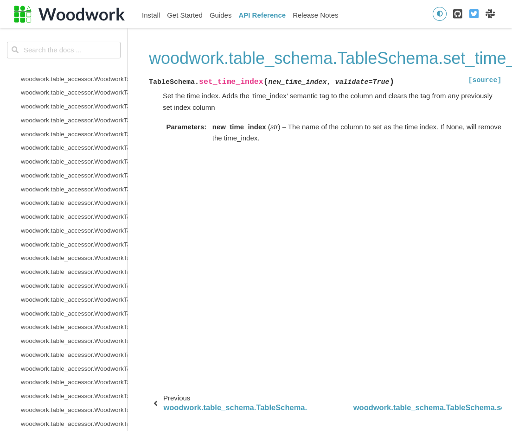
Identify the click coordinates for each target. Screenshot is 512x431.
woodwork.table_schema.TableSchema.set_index (74, 97)
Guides (221, 15)
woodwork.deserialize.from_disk (65, 317)
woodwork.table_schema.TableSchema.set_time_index (74, 111)
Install (151, 15)
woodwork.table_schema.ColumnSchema (74, 180)
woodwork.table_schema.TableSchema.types (74, 152)
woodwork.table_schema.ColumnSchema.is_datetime (74, 262)
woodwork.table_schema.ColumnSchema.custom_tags (74, 193)
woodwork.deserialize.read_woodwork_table (74, 331)
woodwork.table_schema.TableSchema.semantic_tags (74, 83)
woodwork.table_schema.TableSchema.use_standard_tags (74, 166)
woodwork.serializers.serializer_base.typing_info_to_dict (74, 304)
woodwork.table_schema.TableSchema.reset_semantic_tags (74, 55)
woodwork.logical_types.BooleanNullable (74, 414)
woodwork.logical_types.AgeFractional (74, 372)
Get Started (185, 15)
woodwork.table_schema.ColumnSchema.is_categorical (74, 249)
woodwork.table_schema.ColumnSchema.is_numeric (74, 276)
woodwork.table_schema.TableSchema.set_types (74, 124)
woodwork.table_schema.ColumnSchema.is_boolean (74, 235)
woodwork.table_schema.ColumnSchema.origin (74, 221)
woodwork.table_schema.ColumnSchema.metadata (74, 290)
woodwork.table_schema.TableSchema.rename (74, 28)
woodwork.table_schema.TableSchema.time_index (74, 138)
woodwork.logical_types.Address (66, 345)
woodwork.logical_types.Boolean (66, 400)
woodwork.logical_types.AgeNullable (71, 386)
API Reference (262, 15)
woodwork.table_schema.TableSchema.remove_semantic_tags (74, 41)
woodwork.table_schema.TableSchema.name (74, 69)
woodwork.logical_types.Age (60, 359)
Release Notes (315, 15)
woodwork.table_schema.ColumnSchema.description (74, 207)
